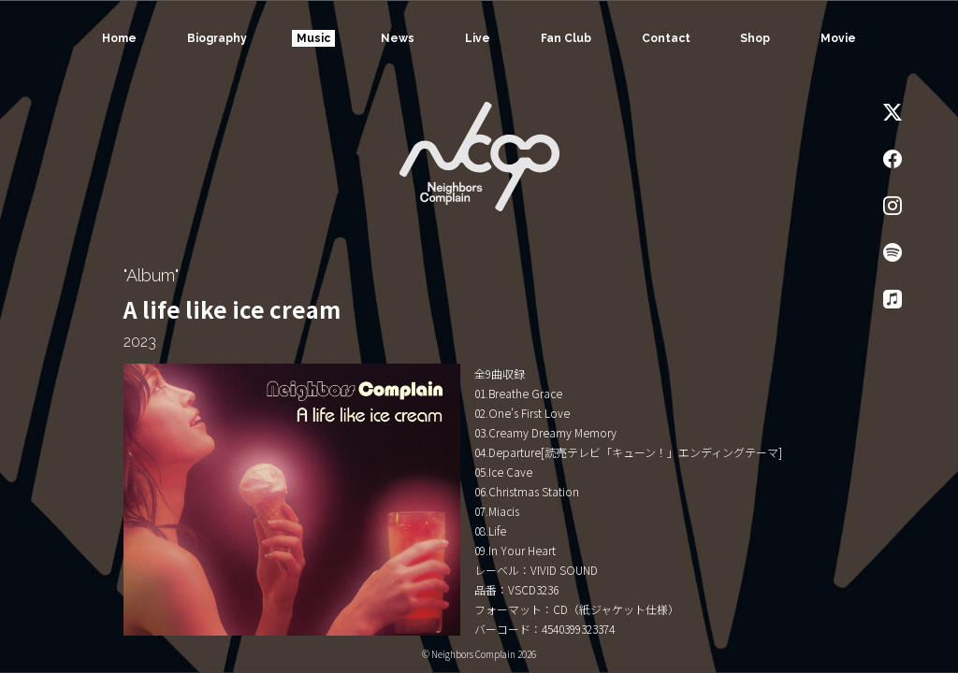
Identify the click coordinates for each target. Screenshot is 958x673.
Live (477, 38)
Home (119, 38)
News (397, 38)
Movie (838, 38)
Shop (755, 38)
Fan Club (566, 38)
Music (313, 38)
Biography (217, 38)
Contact (666, 38)
